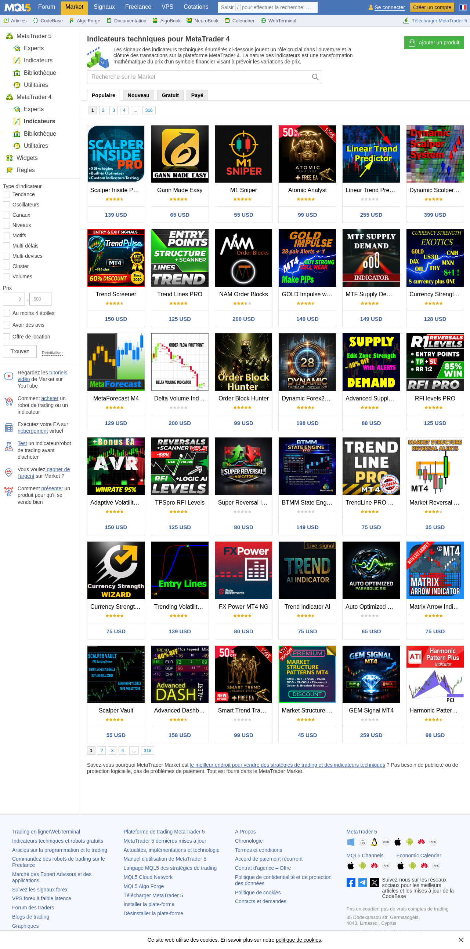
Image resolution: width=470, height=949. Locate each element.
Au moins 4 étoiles (33, 313)
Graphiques (25, 926)
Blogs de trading (30, 917)
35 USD (435, 527)
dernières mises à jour (165, 841)
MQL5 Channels (365, 855)
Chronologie (249, 841)
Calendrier (239, 20)
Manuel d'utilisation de (165, 859)
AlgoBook (166, 20)
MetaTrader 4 (28, 97)
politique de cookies (298, 940)
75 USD (371, 527)
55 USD (243, 215)
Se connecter (390, 7)
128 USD (435, 319)
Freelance (138, 7)
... (135, 110)
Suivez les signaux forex (40, 890)
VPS (167, 7)
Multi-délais (25, 246)
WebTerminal (278, 20)
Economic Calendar (419, 855)
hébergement (33, 431)
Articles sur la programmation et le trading (59, 850)
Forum (46, 7)
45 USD (307, 735)
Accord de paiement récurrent (269, 859)
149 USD (307, 319)
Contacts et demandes (260, 901)
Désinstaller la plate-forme (154, 913)
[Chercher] (315, 77)
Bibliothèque (34, 72)
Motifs (19, 235)
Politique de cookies (258, 892)
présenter (52, 488)
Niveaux (21, 225)
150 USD (116, 319)
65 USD (179, 215)
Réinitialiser (52, 353)
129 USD (116, 423)
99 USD (307, 215)
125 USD (180, 319)
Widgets (22, 157)
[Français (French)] (463, 4)
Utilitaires (30, 84)
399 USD (435, 215)
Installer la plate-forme (149, 904)
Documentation (126, 20)
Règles (20, 169)
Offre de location (31, 337)
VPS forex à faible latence (41, 898)
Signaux (104, 7)
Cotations (196, 7)
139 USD (116, 215)
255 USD (371, 215)
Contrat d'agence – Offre (263, 868)
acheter (50, 398)
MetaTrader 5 (28, 36)
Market (74, 7)
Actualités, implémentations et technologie (172, 850)
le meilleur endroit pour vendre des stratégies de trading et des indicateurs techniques (287, 765)
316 (149, 110)
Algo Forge (84, 20)
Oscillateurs (25, 205)
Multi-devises (27, 256)
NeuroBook (202, 20)
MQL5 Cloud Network (148, 877)
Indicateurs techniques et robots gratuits (57, 841)
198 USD (307, 423)
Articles (15, 20)
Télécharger (153, 895)
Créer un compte (432, 7)
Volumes (22, 276)
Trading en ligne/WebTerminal (46, 832)
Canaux (21, 215)
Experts (28, 48)
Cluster (20, 266)
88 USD (371, 423)
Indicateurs (33, 60)
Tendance (23, 194)
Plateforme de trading (164, 832)
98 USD (435, 735)
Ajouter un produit (433, 43)
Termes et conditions (258, 850)
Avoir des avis (28, 325)
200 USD (243, 319)
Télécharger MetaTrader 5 (435, 20)
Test (22, 443)
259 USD (371, 735)
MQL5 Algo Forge (144, 886)
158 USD (180, 735)
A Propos (245, 832)
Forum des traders (33, 907)
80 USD (243, 527)
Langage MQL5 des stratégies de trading (170, 868)
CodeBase (48, 20)
